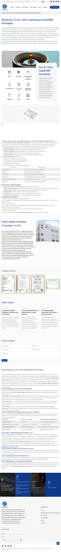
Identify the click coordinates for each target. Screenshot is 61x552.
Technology (25, 7)
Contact (45, 7)
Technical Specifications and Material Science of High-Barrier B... (29, 312)
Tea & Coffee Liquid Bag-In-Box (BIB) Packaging (42, 381)
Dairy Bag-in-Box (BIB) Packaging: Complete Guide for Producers (10, 312)
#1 (2, 124)
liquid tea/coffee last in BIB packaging (19, 198)
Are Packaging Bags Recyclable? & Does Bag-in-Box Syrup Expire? (49, 312)
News (39, 7)
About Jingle (33, 7)
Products (17, 7)
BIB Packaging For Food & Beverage (20, 13)
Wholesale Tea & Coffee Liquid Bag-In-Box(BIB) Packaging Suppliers (48, 548)
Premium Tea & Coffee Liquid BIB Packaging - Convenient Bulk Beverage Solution (28, 141)
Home (12, 7)
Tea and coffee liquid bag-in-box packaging (14, 27)
